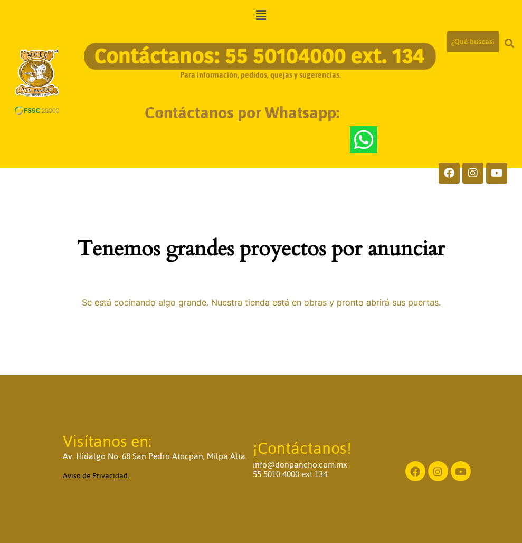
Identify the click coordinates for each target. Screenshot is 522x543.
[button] (261, 15)
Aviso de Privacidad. (96, 476)
